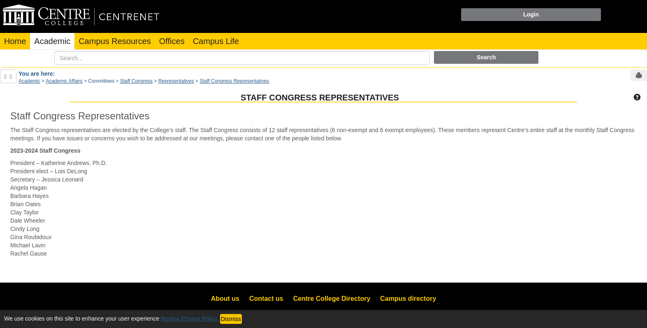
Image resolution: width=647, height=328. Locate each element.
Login (531, 14)
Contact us (266, 298)
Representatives (176, 81)
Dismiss (231, 319)
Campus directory (408, 298)
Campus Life (216, 41)
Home (15, 41)
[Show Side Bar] (8, 76)
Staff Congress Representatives (234, 81)
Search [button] (486, 57)
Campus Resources (115, 41)
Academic (52, 41)
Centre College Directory (332, 298)
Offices (172, 41)
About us (225, 298)
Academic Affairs (64, 81)
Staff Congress (136, 81)
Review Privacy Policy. (189, 318)
